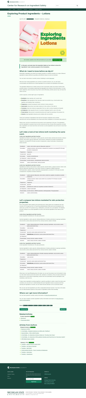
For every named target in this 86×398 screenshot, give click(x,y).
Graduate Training (38, 9)
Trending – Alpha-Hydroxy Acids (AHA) (30, 344)
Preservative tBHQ (25, 320)
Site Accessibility (49, 392)
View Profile (33, 327)
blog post (51, 78)
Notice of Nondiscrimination (40, 393)
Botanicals (23, 318)
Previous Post (23, 309)
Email (47, 305)
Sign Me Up (33, 381)
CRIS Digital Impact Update (27, 339)
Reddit (44, 305)
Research (31, 9)
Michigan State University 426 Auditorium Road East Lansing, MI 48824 (50, 382)
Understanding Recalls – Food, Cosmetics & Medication (34, 350)
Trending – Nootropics (26, 352)
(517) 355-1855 (30, 393)
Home (10, 9)
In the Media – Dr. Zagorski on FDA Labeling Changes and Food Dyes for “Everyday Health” (43, 337)
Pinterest (35, 305)
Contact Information (29, 392)
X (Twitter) (30, 305)
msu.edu (35, 393)
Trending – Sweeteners (26, 354)
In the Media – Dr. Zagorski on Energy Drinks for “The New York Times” (38, 335)
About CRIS (19, 9)
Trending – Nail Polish (26, 348)
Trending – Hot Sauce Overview (28, 346)
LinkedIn (40, 305)
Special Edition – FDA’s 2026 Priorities (30, 333)
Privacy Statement (41, 392)
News (14, 9)
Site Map (35, 392)
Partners (25, 9)
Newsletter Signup (57, 59)
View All (32, 316)
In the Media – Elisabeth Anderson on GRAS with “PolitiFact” (35, 331)
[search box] (66, 6)
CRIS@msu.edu (47, 374)
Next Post (63, 309)
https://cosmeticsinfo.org (51, 295)
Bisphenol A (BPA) (25, 329)
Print (51, 305)
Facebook (25, 305)
